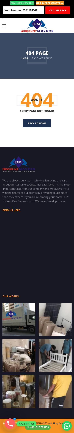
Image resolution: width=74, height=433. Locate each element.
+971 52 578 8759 (38, 427)
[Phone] (10, 423)
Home (25, 58)
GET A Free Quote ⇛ (49, 3)
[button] (67, 426)
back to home (37, 123)
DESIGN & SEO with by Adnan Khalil (52, 423)
